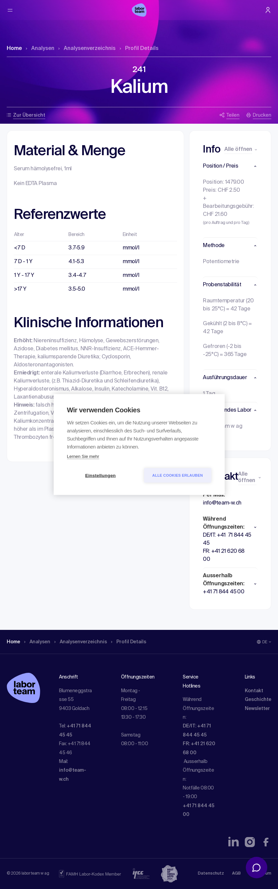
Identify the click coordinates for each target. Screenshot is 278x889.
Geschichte (258, 699)
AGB (236, 874)
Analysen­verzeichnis (87, 48)
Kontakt (254, 691)
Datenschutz (211, 874)
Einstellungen (100, 475)
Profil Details (139, 48)
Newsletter (257, 708)
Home (14, 48)
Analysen (40, 48)
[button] (230, 166)
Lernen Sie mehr (83, 456)
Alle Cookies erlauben (177, 475)
